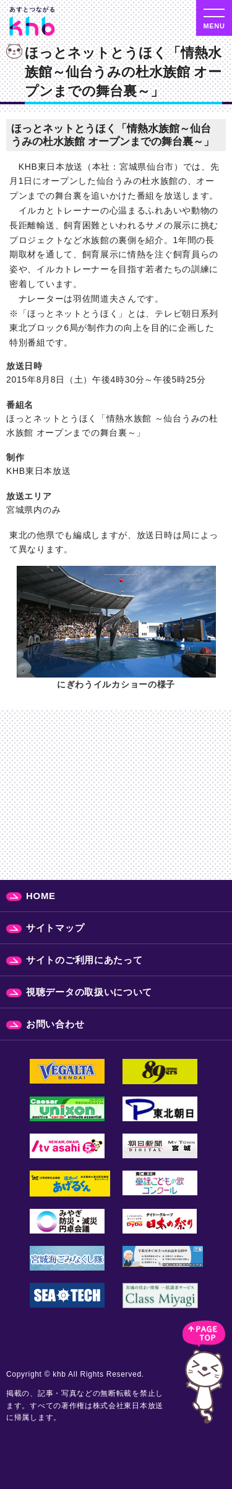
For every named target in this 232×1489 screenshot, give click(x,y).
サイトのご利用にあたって (84, 960)
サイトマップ (55, 928)
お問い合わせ (55, 1024)
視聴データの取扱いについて (89, 992)
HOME (41, 895)
